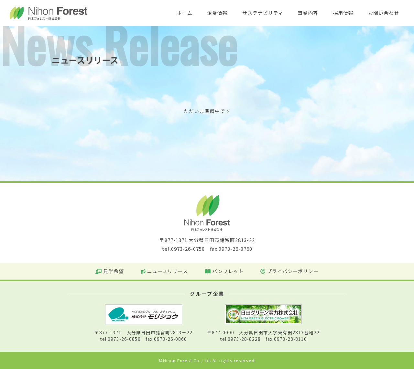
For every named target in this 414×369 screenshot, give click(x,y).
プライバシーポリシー (289, 271)
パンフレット (224, 271)
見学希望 (109, 271)
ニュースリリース (164, 271)
